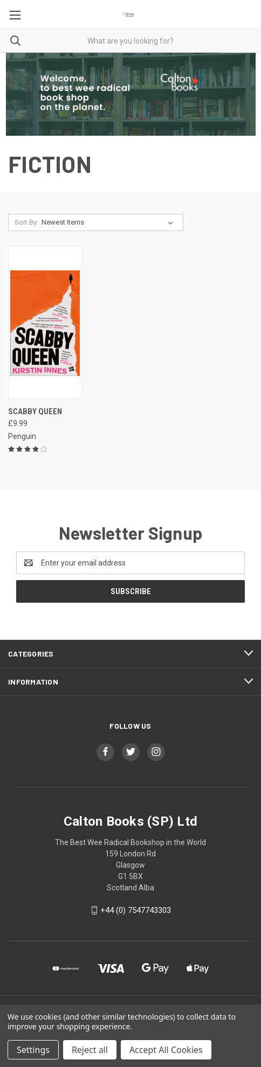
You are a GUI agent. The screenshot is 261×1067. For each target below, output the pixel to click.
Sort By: (26, 222)
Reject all (90, 1050)
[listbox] (109, 222)
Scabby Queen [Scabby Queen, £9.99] (35, 411)
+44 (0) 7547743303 (135, 910)
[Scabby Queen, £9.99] (45, 322)
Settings (33, 1050)
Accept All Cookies (166, 1050)
